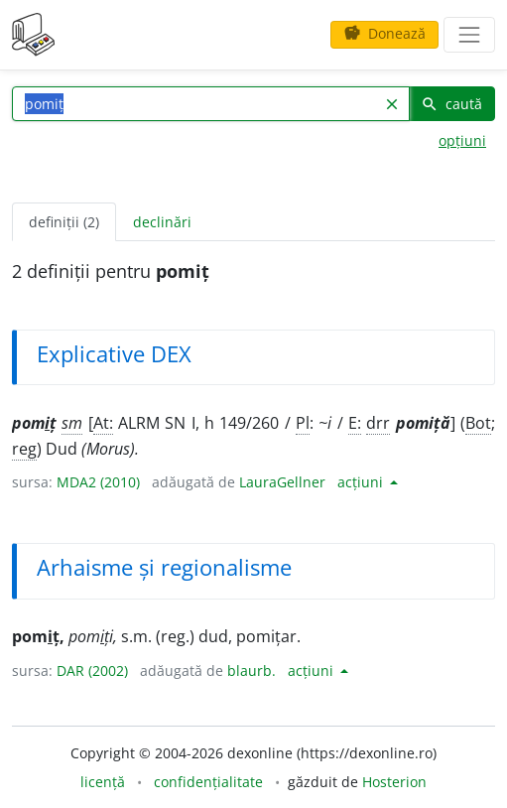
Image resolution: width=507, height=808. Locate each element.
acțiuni (362, 481)
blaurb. (251, 670)
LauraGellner (282, 481)
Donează (384, 33)
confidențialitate (208, 781)
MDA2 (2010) (98, 481)
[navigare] (469, 35)
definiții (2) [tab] (64, 221)
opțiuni (462, 140)
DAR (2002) (92, 670)
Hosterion (394, 781)
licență (102, 781)
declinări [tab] (162, 221)
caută (451, 103)
